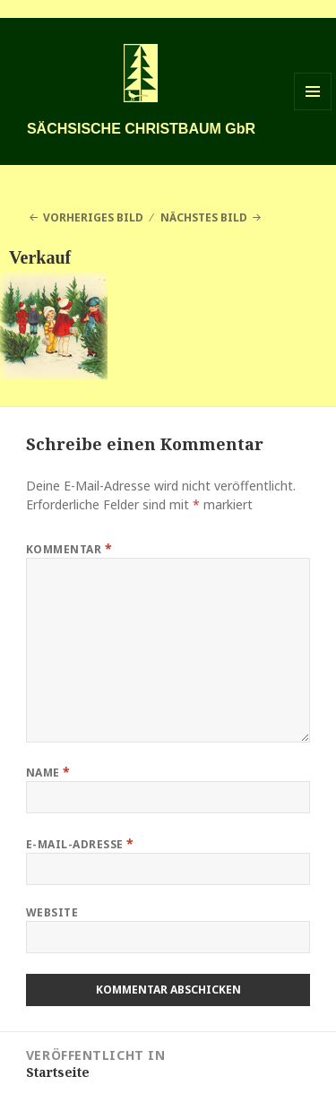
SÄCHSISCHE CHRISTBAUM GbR (141, 128)
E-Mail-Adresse (80, 843)
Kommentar (69, 548)
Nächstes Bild (203, 217)
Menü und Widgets (313, 109)
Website (52, 912)
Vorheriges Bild (93, 217)
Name (48, 771)
